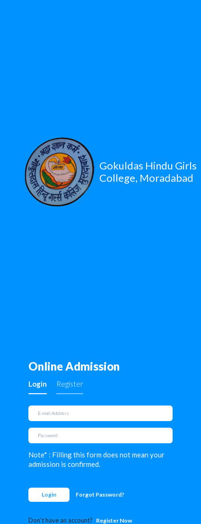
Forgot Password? (100, 494)
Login (37, 384)
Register (69, 384)
